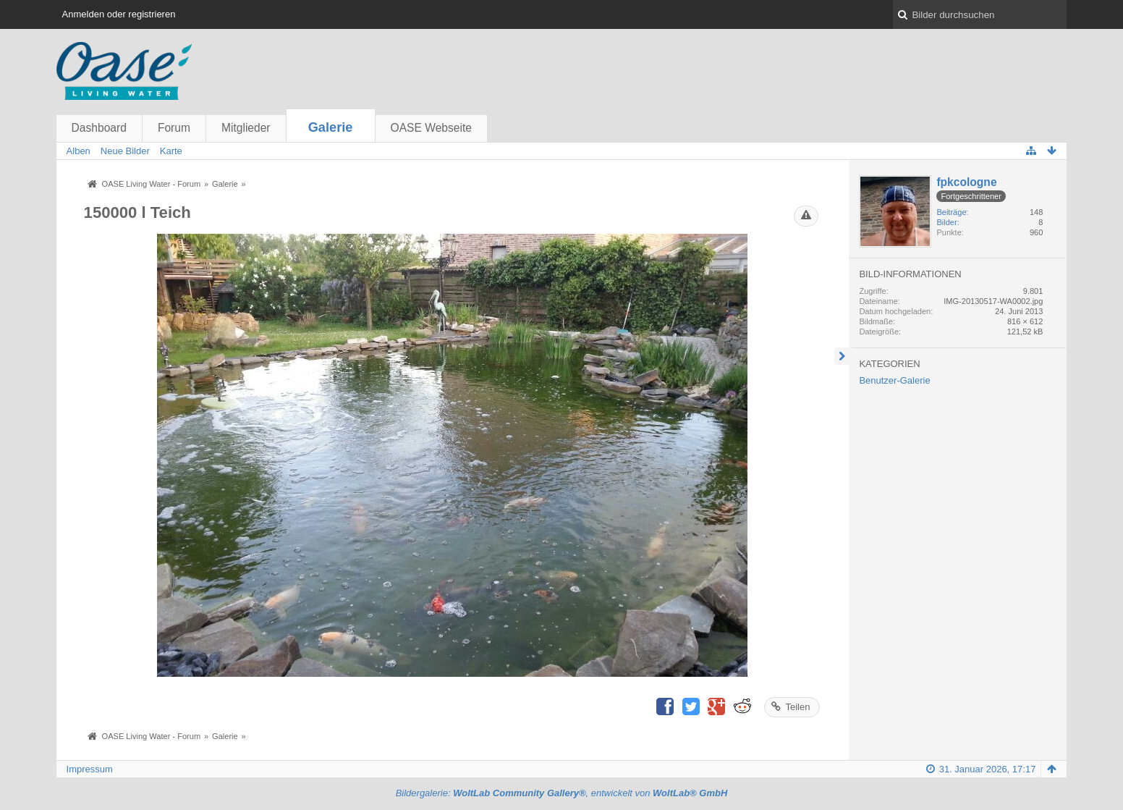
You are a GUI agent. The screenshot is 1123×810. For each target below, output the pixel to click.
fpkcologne (966, 182)
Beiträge (951, 212)
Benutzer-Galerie (894, 380)
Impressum (90, 769)
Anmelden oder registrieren (119, 14)
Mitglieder (246, 128)
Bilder (946, 222)
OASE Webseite (431, 128)
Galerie (330, 127)
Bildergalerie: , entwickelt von (562, 793)
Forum (174, 128)
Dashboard (99, 128)
